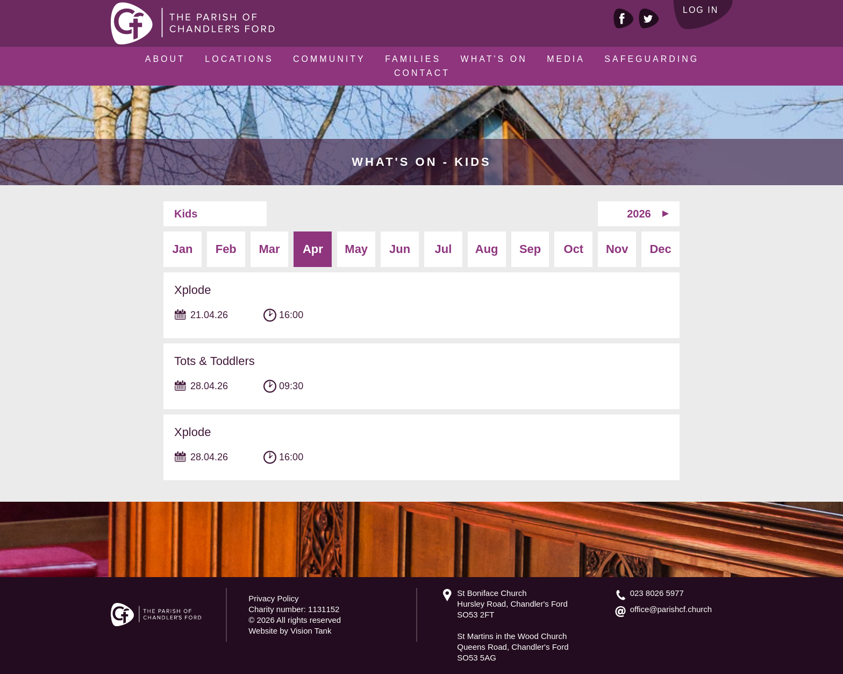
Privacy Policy (273, 598)
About (165, 59)
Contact (422, 73)
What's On (494, 59)
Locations (239, 59)
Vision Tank (310, 630)
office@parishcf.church (671, 609)
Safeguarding (651, 59)
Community (329, 59)
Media (566, 59)
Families (413, 59)
